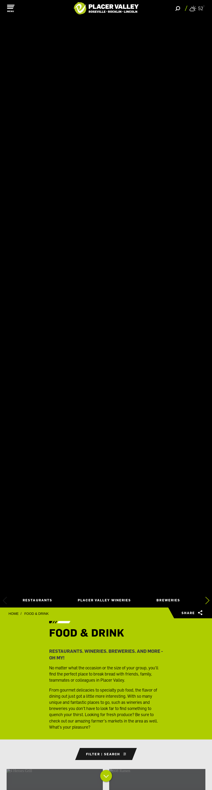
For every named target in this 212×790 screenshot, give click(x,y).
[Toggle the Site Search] (177, 8)
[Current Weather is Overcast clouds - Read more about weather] (197, 8)
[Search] (69, 39)
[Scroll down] (106, 777)
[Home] (106, 8)
